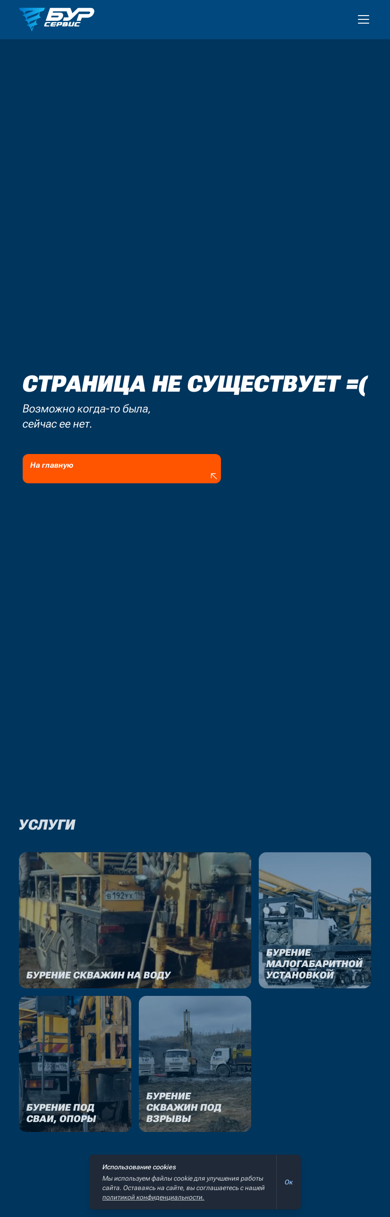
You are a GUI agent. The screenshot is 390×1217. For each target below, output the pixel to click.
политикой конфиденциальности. (153, 1197)
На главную (124, 471)
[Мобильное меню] (363, 19)
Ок (289, 1182)
